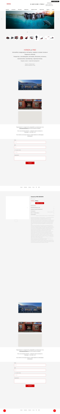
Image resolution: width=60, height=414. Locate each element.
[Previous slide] (1, 19)
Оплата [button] (53, 9)
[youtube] (41, 4)
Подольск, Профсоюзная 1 (49, 4)
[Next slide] (58, 19)
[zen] (37, 4)
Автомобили (13, 9)
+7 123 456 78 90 (17, 150)
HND (34, 50)
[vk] (35, 4)
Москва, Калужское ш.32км (49, 5)
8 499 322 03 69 (49, 2)
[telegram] (43, 4)
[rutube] (40, 4)
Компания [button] (7, 9)
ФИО (15, 145)
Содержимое (16, 155)
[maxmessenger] (33, 4)
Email (15, 140)
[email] (32, 4)
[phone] (30, 4)
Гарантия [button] (48, 9)
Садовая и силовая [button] (34, 9)
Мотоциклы (20, 9)
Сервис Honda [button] (42, 9)
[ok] (38, 4)
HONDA (27, 50)
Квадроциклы (26, 9)
